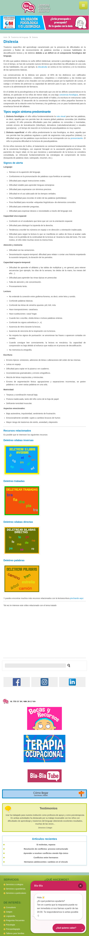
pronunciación (77, 138)
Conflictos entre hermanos (46, 857)
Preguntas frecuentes (15, 920)
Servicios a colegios (14, 884)
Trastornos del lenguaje (19, 37)
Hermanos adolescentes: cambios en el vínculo (46, 862)
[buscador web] (35, 666)
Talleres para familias (15, 933)
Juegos (9, 912)
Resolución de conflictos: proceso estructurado (46, 849)
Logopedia (10, 916)
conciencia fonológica (68, 95)
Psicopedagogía (13, 929)
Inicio (5, 37)
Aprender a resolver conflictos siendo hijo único (46, 853)
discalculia (42, 67)
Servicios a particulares (16, 893)
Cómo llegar (40, 793)
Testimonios (48, 808)
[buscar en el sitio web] (68, 665)
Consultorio (11, 907)
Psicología (10, 925)
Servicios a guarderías (15, 889)
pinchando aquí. (77, 598)
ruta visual (60, 116)
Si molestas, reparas (45, 844)
